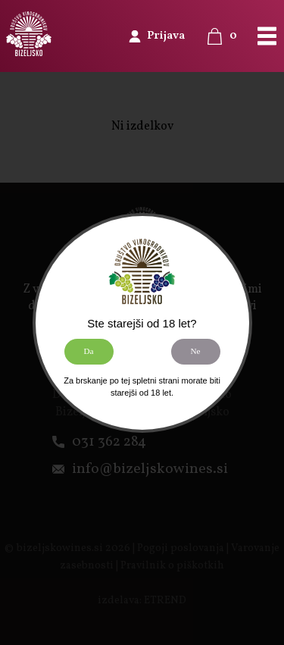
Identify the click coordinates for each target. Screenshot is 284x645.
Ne (195, 350)
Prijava (166, 36)
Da (88, 350)
